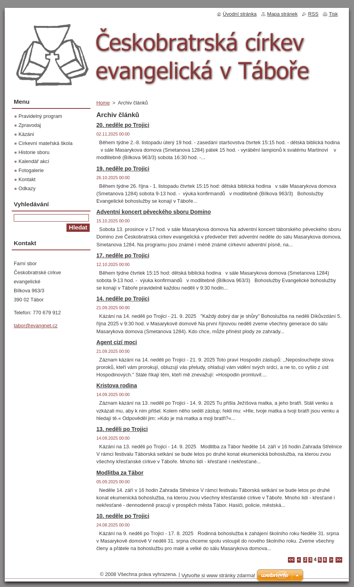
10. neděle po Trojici (122, 516)
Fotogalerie (31, 170)
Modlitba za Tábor (120, 473)
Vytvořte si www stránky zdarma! (218, 575)
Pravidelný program (40, 116)
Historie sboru (34, 152)
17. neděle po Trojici (122, 255)
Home (103, 103)
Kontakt (26, 179)
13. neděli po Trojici (122, 429)
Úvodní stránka (239, 14)
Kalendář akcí (33, 161)
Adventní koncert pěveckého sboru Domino (153, 212)
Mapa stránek (282, 14)
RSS (313, 14)
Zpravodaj (29, 125)
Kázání (26, 134)
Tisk (333, 14)
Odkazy (26, 188)
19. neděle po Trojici (122, 168)
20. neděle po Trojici (122, 125)
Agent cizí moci (116, 342)
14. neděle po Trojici (122, 298)
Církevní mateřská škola (45, 143)
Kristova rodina (116, 385)
